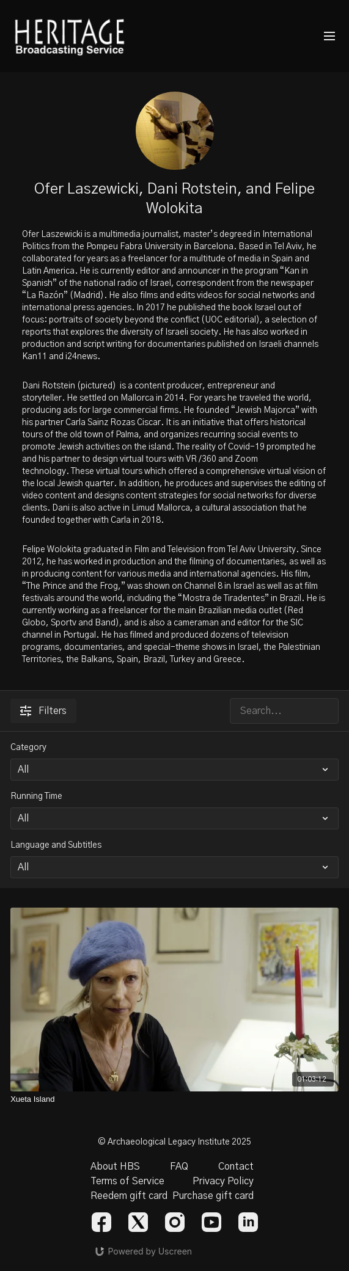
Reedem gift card (128, 1196)
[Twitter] (138, 1222)
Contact (236, 1166)
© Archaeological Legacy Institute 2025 (174, 1142)
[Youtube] (211, 1222)
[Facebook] (101, 1222)
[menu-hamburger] (329, 36)
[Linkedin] (248, 1222)
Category (28, 747)
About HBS (115, 1166)
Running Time (36, 796)
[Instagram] (175, 1222)
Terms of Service (127, 1181)
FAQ (179, 1166)
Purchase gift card (213, 1196)
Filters (43, 710)
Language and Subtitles (55, 845)
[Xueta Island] (174, 1099)
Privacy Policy (223, 1181)
